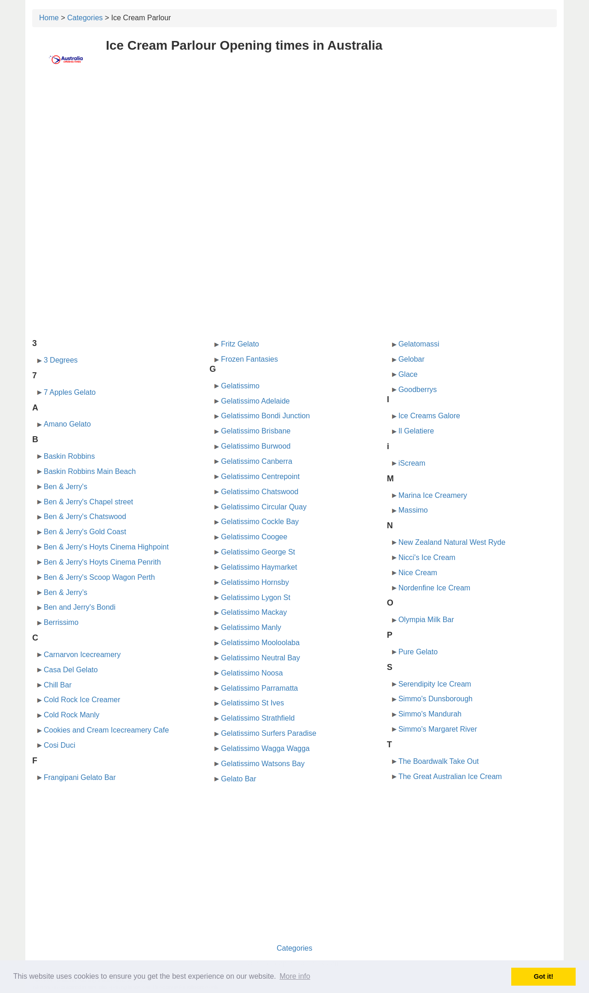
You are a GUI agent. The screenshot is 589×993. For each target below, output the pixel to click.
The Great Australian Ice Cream (450, 776)
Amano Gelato (67, 424)
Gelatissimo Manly (251, 627)
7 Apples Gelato (70, 392)
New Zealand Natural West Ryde (452, 542)
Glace (408, 374)
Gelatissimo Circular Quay (263, 507)
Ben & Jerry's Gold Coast (85, 532)
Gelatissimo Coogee (254, 537)
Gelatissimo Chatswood (259, 492)
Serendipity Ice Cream (434, 684)
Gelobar (411, 359)
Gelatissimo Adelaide (255, 401)
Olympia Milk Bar (426, 620)
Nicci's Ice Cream (427, 557)
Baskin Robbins (69, 456)
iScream (412, 463)
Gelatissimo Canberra (256, 461)
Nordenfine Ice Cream (434, 588)
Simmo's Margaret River (437, 729)
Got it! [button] (543, 976)
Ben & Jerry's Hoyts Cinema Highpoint (106, 547)
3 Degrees (61, 360)
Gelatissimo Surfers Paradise (268, 733)
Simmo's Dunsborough (435, 699)
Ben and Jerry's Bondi (79, 607)
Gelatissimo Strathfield (257, 718)
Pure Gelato (418, 652)
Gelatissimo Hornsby (255, 582)
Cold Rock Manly (71, 715)
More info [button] (294, 976)
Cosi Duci (59, 745)
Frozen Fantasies (249, 359)
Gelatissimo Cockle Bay (260, 521)
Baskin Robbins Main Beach (90, 471)
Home (49, 18)
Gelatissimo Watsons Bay (263, 764)
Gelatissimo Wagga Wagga (265, 748)
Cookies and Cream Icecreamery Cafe (106, 730)
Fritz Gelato (240, 344)
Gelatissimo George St (258, 552)
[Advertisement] (294, 145)
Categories (85, 18)
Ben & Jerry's (65, 487)
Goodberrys (417, 389)
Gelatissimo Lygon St (255, 597)
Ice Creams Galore (429, 416)
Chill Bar (57, 685)
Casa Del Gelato (71, 670)
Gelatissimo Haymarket (259, 567)
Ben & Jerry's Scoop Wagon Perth (99, 577)
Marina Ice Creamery (432, 495)
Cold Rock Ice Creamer (82, 700)
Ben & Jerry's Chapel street (88, 502)
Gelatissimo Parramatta (259, 688)
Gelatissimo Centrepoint (260, 476)
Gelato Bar (238, 779)
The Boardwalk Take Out (438, 761)
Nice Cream (417, 573)
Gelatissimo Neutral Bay (260, 658)
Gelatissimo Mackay (254, 612)
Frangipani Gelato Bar (80, 777)
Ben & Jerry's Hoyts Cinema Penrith (102, 562)
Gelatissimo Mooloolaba (260, 643)
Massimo (413, 510)
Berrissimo (61, 622)
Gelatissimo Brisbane (255, 431)
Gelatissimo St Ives (252, 703)
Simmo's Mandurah (430, 714)
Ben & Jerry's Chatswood (85, 516)
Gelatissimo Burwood (255, 446)
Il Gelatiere (416, 431)
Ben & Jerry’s (65, 592)
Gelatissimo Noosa (252, 673)
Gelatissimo (240, 386)
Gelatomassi (418, 344)
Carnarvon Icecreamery (82, 654)
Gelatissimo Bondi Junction (265, 416)
